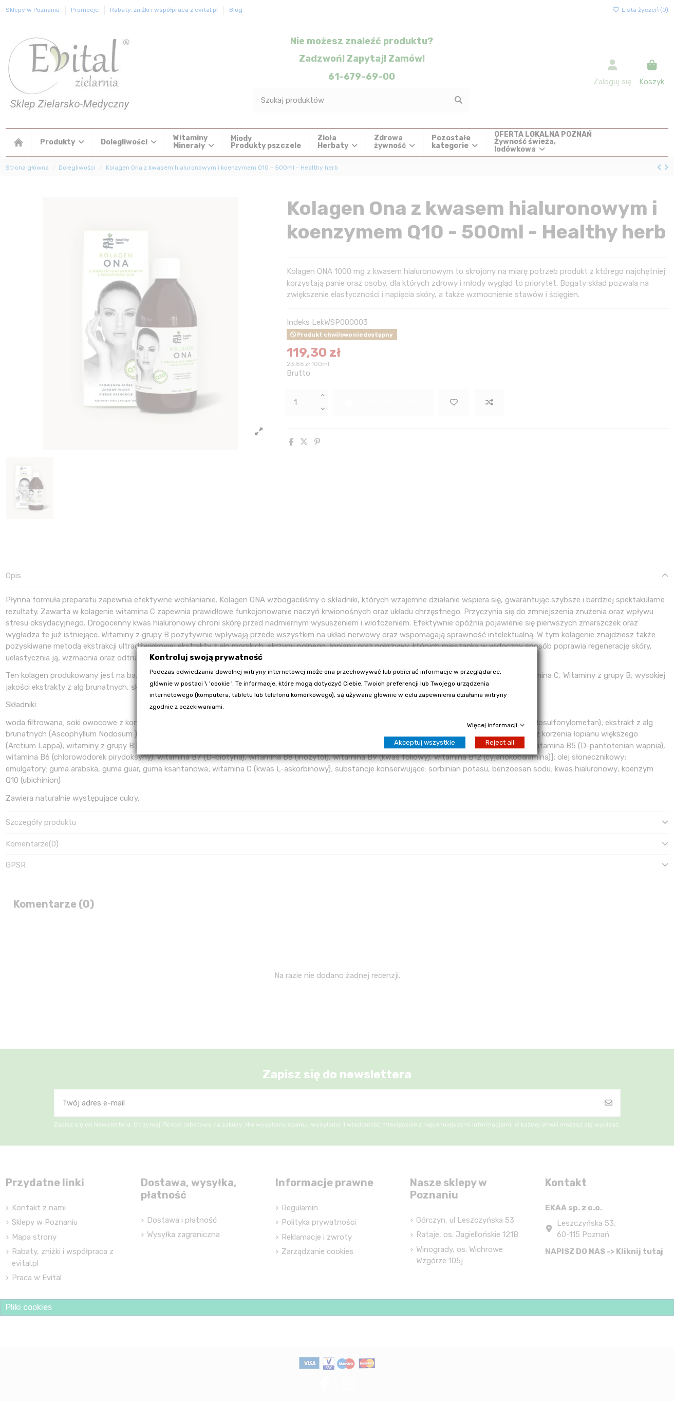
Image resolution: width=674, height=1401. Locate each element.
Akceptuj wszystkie (424, 742)
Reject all (499, 742)
